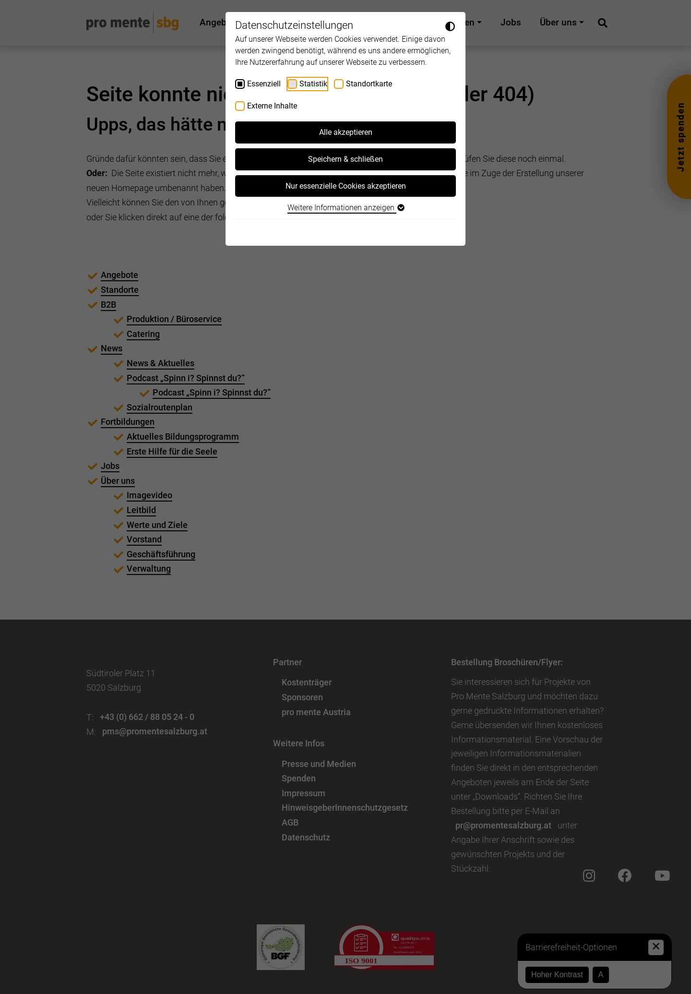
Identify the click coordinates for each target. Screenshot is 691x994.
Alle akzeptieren (345, 132)
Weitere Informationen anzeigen (345, 207)
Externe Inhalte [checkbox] (272, 105)
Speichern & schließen (345, 159)
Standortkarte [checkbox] (369, 83)
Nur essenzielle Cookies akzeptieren (346, 186)
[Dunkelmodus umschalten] (450, 26)
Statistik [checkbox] (313, 83)
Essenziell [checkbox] (264, 83)
